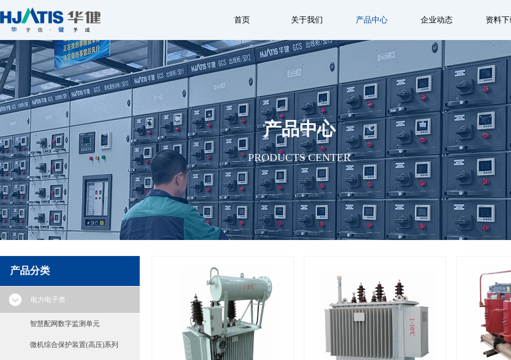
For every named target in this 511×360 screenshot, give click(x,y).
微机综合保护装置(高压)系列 (74, 344)
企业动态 (437, 20)
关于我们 (307, 20)
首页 (242, 20)
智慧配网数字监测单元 (65, 324)
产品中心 (372, 20)
